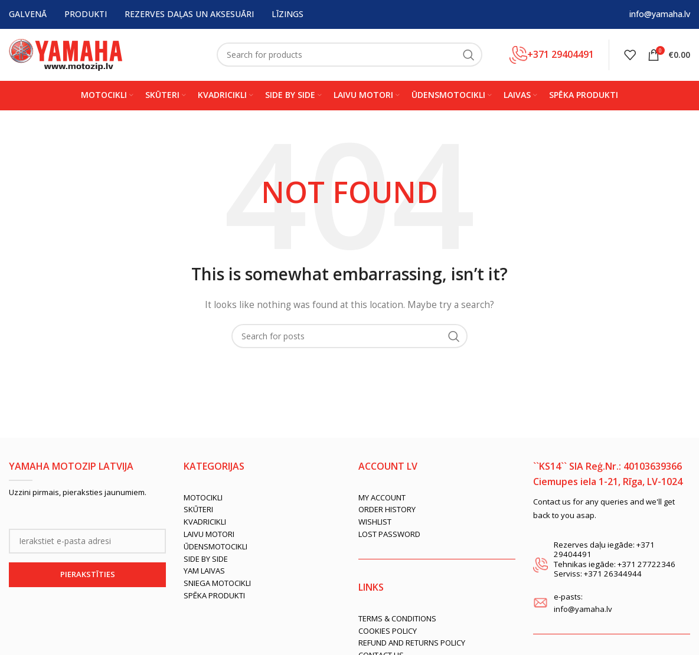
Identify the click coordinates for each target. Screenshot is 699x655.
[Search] (349, 56)
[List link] (262, 499)
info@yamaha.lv (659, 14)
